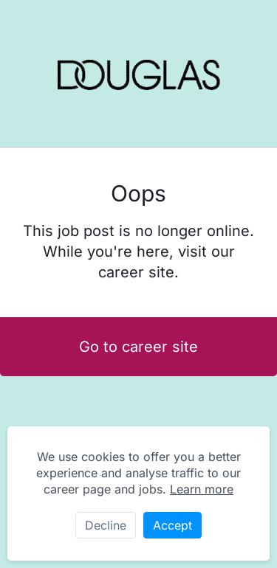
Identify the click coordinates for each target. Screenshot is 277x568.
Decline (105, 525)
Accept (172, 525)
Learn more (201, 489)
